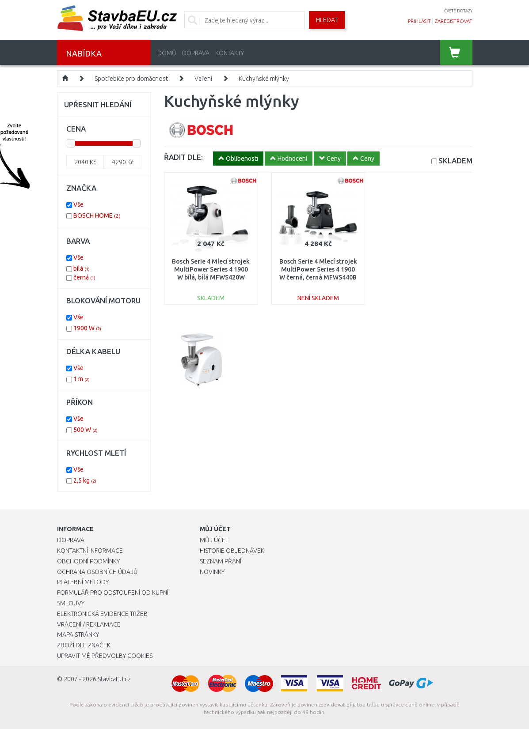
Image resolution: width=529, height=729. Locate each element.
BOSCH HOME (97, 215)
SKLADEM (455, 160)
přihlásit (419, 21)
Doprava (195, 53)
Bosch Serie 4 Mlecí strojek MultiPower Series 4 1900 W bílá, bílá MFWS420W (211, 269)
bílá (81, 268)
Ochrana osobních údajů (97, 571)
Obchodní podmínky (88, 561)
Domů (166, 53)
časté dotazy (458, 10)
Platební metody (83, 581)
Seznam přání (220, 561)
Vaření (203, 78)
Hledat (327, 19)
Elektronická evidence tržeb (102, 613)
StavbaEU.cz (114, 679)
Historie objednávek (232, 550)
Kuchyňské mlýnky (264, 78)
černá (84, 277)
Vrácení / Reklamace (89, 624)
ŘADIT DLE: (183, 157)
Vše (78, 204)
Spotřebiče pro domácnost (131, 78)
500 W (85, 429)
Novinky (212, 571)
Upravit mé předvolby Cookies (104, 655)
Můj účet (214, 540)
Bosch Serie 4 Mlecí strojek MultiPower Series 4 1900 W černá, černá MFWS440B (318, 269)
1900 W (87, 328)
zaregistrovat (453, 21)
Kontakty (229, 53)
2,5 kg (84, 480)
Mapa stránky (78, 634)
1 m (81, 378)
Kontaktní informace (90, 550)
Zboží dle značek (83, 645)
